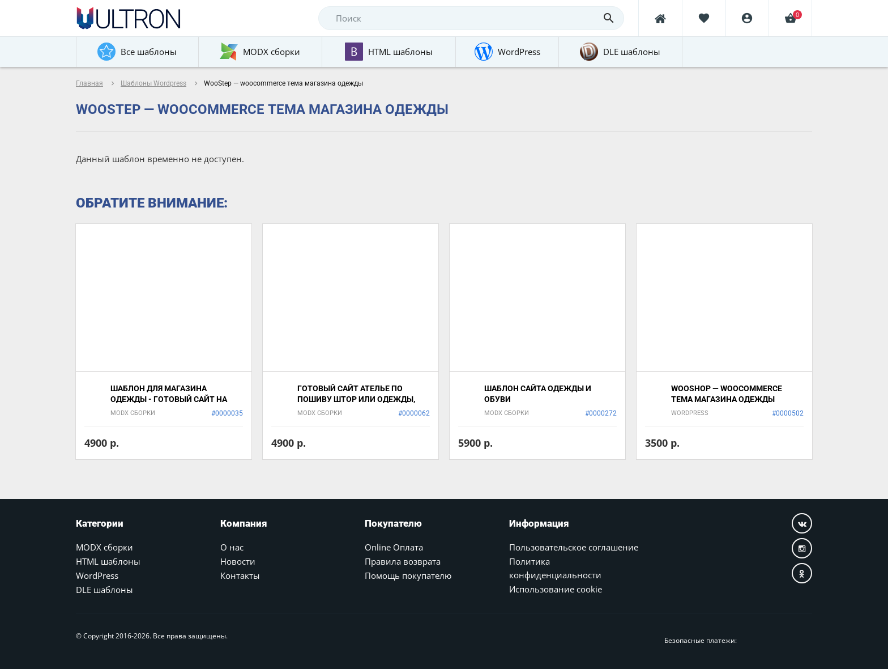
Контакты (240, 575)
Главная (89, 83)
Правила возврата (403, 561)
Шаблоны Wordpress (153, 83)
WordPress (97, 575)
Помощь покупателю (408, 575)
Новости (237, 561)
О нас (232, 547)
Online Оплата (394, 547)
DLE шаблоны (104, 589)
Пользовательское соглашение (573, 547)
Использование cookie (555, 589)
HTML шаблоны (108, 561)
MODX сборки (104, 547)
